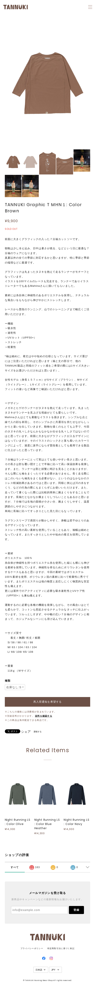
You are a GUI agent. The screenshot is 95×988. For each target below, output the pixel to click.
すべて (15, 867)
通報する (38, 732)
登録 (76, 909)
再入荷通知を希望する (47, 701)
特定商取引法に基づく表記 (61, 948)
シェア (26, 731)
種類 (7, 680)
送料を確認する (43, 716)
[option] (47, 83)
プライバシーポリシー (31, 948)
